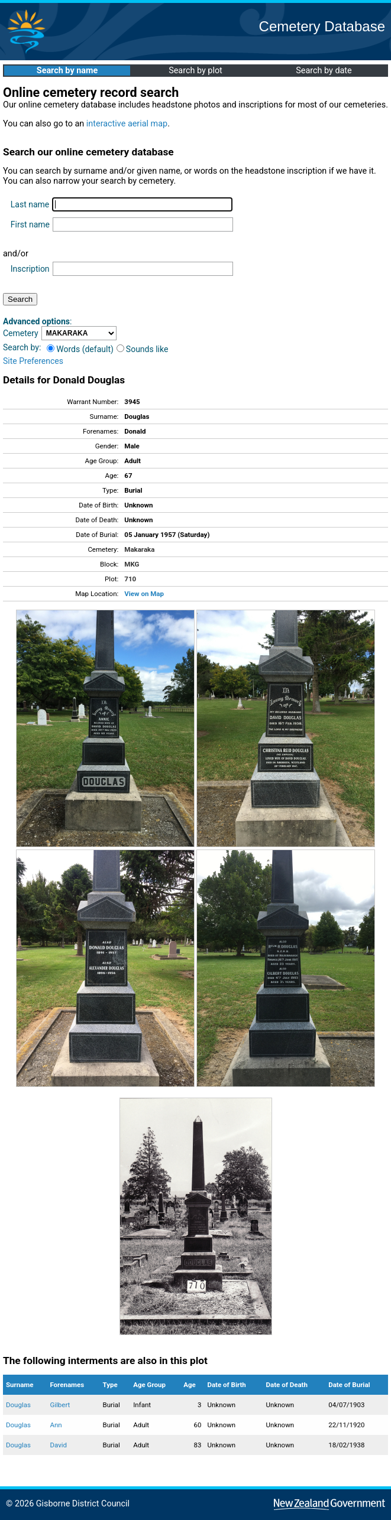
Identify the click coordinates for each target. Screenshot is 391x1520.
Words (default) (80, 349)
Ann (56, 1425)
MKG (131, 564)
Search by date (323, 71)
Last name (30, 204)
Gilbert (60, 1405)
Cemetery (20, 333)
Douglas (18, 1405)
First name (30, 224)
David (58, 1445)
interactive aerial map (126, 124)
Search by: (22, 347)
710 (130, 579)
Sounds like (143, 349)
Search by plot (195, 71)
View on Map (144, 594)
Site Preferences (33, 361)
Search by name (67, 71)
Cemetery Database (322, 26)
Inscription (30, 269)
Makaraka (139, 549)
